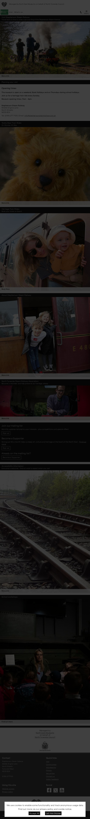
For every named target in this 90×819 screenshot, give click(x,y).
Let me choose (53, 813)
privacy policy (46, 809)
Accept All (34, 813)
